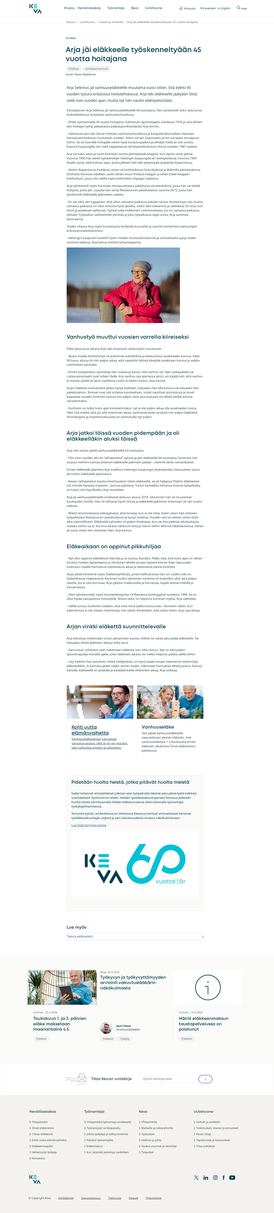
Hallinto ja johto (151, 1140)
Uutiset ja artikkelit (111, 22)
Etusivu (69, 8)
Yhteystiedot (40, 1122)
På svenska (208, 8)
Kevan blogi (203, 1134)
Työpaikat (147, 1152)
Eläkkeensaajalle (42, 1146)
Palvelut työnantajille (100, 1140)
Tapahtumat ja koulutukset (213, 1140)
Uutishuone (153, 8)
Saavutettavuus (91, 1198)
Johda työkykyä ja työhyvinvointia (107, 1134)
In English (224, 8)
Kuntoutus (38, 1158)
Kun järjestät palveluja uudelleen (108, 1152)
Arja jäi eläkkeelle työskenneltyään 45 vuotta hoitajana (162, 22)
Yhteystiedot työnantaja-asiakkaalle (109, 1122)
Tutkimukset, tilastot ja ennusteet (217, 1128)
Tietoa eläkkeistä (80, 936)
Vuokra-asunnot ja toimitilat (159, 1146)
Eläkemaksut (95, 1146)
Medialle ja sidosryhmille (157, 1128)
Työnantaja (115, 8)
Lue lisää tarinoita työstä (88, 825)
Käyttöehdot (66, 1198)
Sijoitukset (147, 1134)
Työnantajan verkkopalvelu (103, 1128)
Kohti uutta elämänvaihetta (49, 1140)
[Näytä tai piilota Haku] (239, 8)
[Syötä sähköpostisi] (176, 1079)
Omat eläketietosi (43, 1128)
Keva (134, 8)
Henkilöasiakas (89, 8)
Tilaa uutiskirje (205, 1146)
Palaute (133, 1198)
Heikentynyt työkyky (44, 1152)
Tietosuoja (114, 1198)
